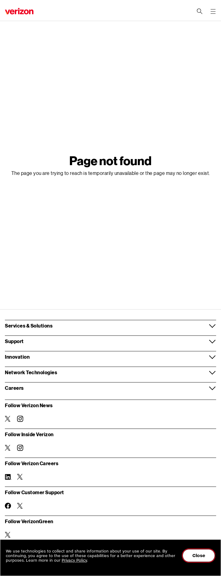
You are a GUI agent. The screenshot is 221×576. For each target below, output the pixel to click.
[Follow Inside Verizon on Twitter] (8, 448)
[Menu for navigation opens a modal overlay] (213, 11)
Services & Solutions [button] (29, 325)
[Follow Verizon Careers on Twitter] (20, 477)
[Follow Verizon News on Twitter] (8, 419)
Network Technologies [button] (31, 372)
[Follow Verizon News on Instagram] (20, 419)
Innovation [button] (17, 357)
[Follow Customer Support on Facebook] (8, 506)
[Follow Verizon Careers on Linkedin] (8, 477)
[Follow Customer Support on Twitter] (20, 506)
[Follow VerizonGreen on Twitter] (8, 535)
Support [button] (14, 341)
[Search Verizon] (199, 11)
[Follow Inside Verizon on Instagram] (20, 448)
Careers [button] (14, 388)
